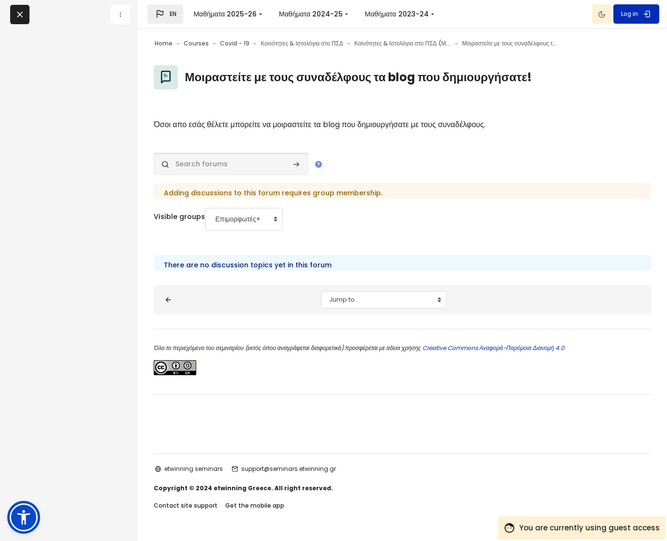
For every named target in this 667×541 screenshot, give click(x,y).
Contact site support (208, 506)
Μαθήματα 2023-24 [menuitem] (397, 14)
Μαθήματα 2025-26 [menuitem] (225, 14)
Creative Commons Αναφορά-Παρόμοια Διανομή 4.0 (515, 348)
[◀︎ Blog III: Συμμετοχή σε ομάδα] (191, 299)
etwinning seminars (216, 469)
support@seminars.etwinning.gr (311, 469)
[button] (165, 14)
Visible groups (204, 216)
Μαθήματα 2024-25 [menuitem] (311, 14)
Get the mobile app (277, 506)
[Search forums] (253, 164)
